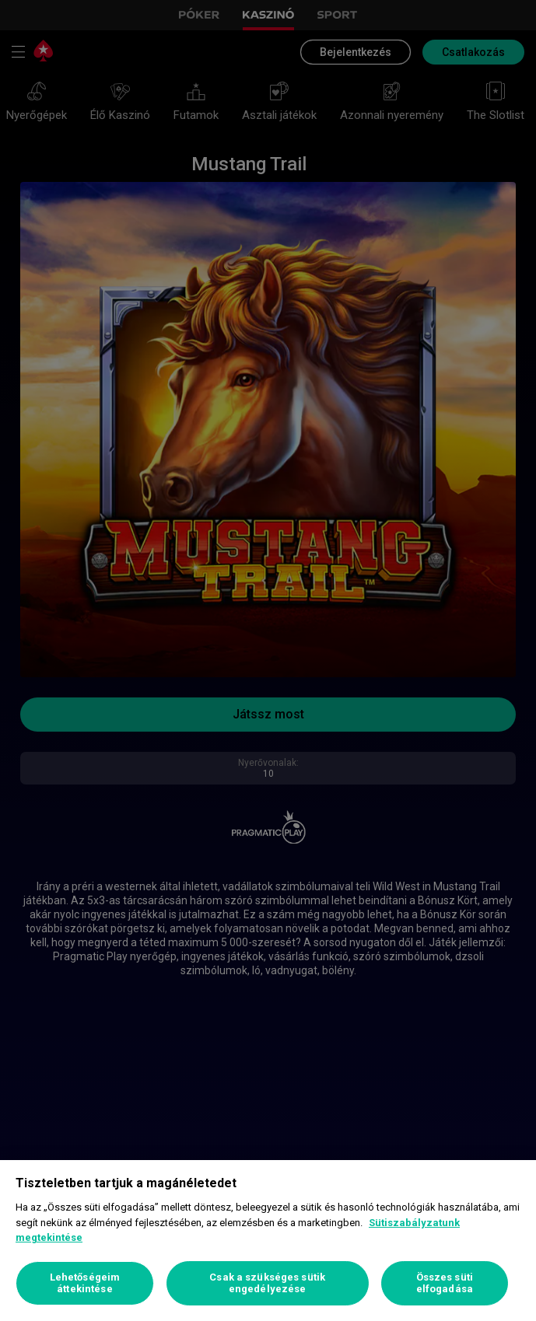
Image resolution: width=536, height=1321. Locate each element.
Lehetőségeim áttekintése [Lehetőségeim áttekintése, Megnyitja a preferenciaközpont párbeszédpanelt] (85, 1283)
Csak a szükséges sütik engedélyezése (267, 1283)
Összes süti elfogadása (444, 1283)
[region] (268, 1240)
